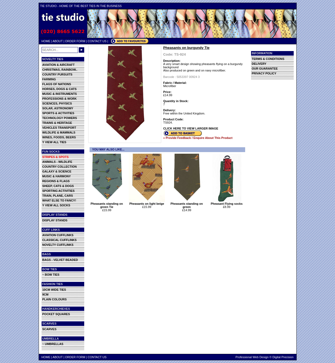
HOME (46, 41)
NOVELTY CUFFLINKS (57, 244)
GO (81, 50)
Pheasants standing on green (187, 204)
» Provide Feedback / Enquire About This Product (198, 137)
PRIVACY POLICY (264, 73)
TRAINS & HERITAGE (57, 122)
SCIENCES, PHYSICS (57, 103)
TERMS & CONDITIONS (268, 58)
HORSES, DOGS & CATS (59, 89)
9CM (45, 294)
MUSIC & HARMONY (56, 176)
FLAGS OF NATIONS (56, 84)
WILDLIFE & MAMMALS (58, 132)
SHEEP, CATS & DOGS (58, 186)
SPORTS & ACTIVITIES (58, 113)
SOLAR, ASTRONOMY (57, 108)
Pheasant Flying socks (227, 202)
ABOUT (58, 41)
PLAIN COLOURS (54, 299)
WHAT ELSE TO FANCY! (59, 200)
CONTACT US (97, 41)
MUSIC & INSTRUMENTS (59, 93)
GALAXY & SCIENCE (57, 171)
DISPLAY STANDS (55, 220)
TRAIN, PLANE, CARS (57, 195)
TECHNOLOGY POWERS (59, 118)
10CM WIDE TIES (54, 289)
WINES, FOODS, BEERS (59, 137)
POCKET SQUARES (56, 314)
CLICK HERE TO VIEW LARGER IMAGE (190, 128)
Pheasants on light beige (147, 202)
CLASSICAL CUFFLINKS (59, 240)
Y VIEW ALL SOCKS (56, 205)
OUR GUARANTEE (265, 68)
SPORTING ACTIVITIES (58, 190)
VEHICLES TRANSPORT (59, 127)
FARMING (49, 79)
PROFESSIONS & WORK (59, 98)
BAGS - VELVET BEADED (60, 259)
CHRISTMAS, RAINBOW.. (60, 69)
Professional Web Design (251, 357)
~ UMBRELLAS (53, 344)
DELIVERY (259, 63)
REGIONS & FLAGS (56, 181)
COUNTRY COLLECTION (59, 166)
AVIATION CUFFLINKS (57, 235)
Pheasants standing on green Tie (107, 204)
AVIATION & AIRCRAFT (58, 64)
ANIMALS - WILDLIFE (57, 161)
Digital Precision (283, 357)
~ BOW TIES (51, 274)
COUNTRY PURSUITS (57, 74)
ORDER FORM (75, 41)
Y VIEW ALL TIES (54, 142)
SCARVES (49, 329)
